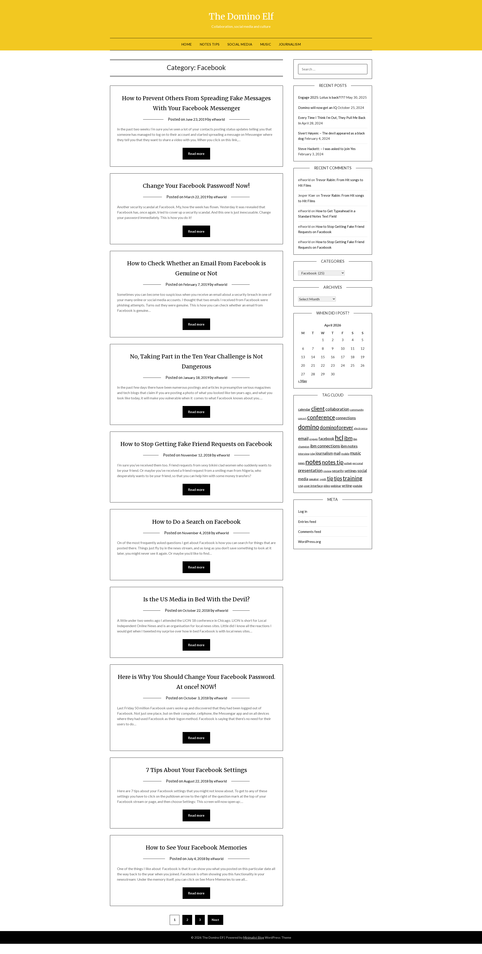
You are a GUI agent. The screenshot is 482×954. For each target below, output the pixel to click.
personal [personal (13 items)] (358, 463)
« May (302, 381)
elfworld (219, 119)
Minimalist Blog (253, 951)
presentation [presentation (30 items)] (310, 470)
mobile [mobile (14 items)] (345, 453)
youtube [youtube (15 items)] (357, 486)
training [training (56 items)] (352, 478)
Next (215, 933)
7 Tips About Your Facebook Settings (196, 782)
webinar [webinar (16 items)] (336, 486)
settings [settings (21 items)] (351, 471)
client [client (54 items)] (318, 408)
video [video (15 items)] (326, 486)
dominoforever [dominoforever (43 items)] (336, 427)
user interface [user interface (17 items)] (313, 486)
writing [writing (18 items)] (347, 486)
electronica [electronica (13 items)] (360, 428)
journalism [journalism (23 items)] (324, 453)
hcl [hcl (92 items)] (339, 437)
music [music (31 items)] (355, 453)
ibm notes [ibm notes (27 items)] (349, 446)
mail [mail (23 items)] (337, 453)
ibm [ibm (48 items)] (348, 438)
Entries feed (307, 522)
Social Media (239, 44)
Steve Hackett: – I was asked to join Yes (327, 149)
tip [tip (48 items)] (330, 478)
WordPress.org (309, 542)
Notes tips (210, 44)
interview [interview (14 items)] (303, 453)
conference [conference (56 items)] (321, 417)
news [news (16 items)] (301, 463)
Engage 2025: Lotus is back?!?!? (321, 97)
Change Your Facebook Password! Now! (196, 185)
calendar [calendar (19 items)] (304, 409)
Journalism (290, 44)
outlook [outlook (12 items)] (348, 463)
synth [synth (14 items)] (323, 479)
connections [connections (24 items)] (346, 418)
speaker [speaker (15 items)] (314, 479)
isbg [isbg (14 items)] (312, 453)
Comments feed (309, 532)
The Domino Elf (241, 15)
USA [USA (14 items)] (300, 486)
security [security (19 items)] (338, 471)
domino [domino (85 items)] (308, 427)
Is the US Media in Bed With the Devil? (196, 611)
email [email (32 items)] (303, 438)
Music (265, 44)
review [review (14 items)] (327, 471)
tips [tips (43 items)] (338, 478)
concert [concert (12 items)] (302, 418)
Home (186, 44)
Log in (302, 511)
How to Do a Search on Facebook (196, 533)
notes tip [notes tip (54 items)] (332, 462)
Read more (196, 154)
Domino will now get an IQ (317, 108)
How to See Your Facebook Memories (196, 860)
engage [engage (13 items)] (313, 439)
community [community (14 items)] (357, 409)
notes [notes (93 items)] (313, 462)
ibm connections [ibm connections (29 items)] (325, 446)
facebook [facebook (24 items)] (326, 438)
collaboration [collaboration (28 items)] (337, 409)
